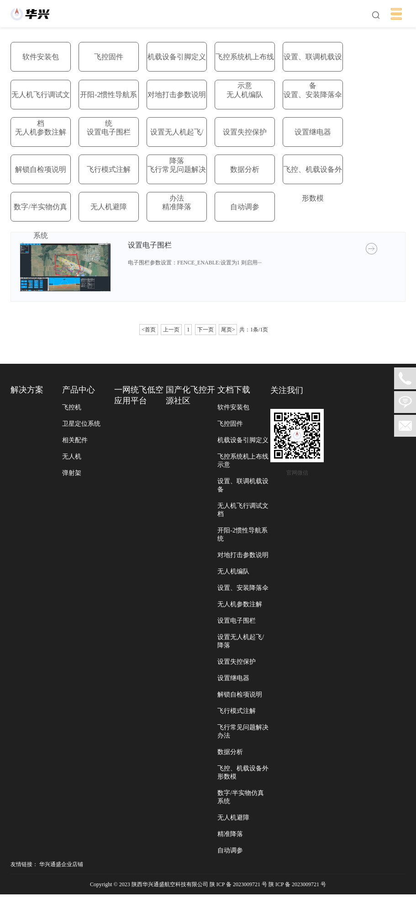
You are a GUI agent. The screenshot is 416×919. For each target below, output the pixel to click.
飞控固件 (108, 57)
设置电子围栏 (109, 132)
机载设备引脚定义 (176, 57)
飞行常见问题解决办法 (176, 183)
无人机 (70, 457)
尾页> (228, 329)
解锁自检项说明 (40, 169)
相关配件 (73, 440)
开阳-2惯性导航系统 (108, 109)
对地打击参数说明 (176, 94)
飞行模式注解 (109, 169)
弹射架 (70, 473)
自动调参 (244, 207)
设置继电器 (313, 132)
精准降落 (176, 207)
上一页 (171, 329)
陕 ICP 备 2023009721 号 (298, 909)
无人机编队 (244, 94)
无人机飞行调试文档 (40, 109)
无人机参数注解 (40, 132)
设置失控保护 (245, 132)
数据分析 (244, 169)
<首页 (149, 329)
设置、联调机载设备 (313, 71)
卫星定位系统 (80, 424)
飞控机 (70, 407)
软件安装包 (40, 57)
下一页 (205, 329)
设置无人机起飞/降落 (176, 146)
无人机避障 (108, 207)
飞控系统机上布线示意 (245, 71)
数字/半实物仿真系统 (40, 221)
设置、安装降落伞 (313, 94)
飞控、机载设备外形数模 (313, 183)
